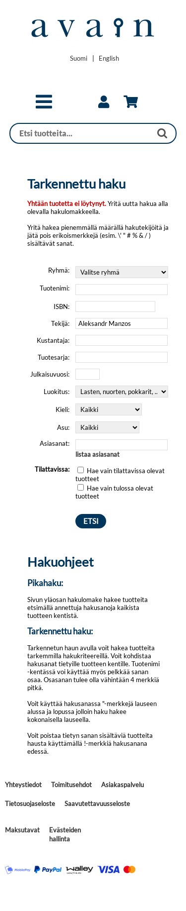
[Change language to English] (109, 58)
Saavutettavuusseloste (97, 804)
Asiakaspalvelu (122, 785)
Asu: (63, 427)
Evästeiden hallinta (65, 834)
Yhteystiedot (23, 785)
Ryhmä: (58, 270)
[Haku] (80, 133)
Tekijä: (60, 323)
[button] (44, 106)
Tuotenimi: (54, 288)
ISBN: (61, 306)
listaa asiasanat (97, 454)
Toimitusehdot (71, 785)
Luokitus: (56, 392)
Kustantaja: (53, 340)
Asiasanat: (54, 443)
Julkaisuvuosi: (49, 374)
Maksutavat (22, 830)
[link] (103, 102)
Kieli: (62, 409)
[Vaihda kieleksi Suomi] (78, 58)
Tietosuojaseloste (30, 804)
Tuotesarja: (53, 357)
